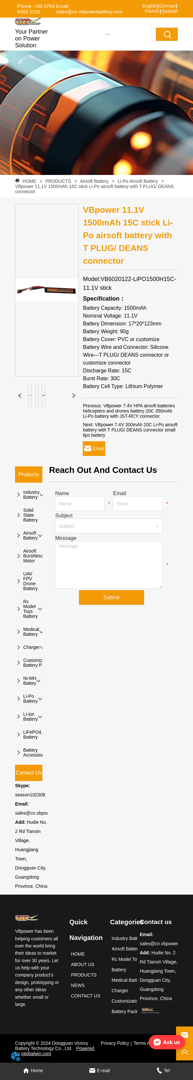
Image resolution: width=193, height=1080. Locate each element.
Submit (111, 597)
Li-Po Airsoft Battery (137, 181)
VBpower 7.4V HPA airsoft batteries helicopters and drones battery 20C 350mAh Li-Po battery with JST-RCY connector (129, 411)
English (149, 5)
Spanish (169, 11)
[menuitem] (107, 34)
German (167, 5)
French (152, 11)
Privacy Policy (115, 1043)
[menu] (107, 34)
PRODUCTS (58, 181)
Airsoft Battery (94, 181)
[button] (107, 34)
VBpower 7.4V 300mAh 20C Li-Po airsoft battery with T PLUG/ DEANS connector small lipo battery (130, 430)
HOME (29, 181)
